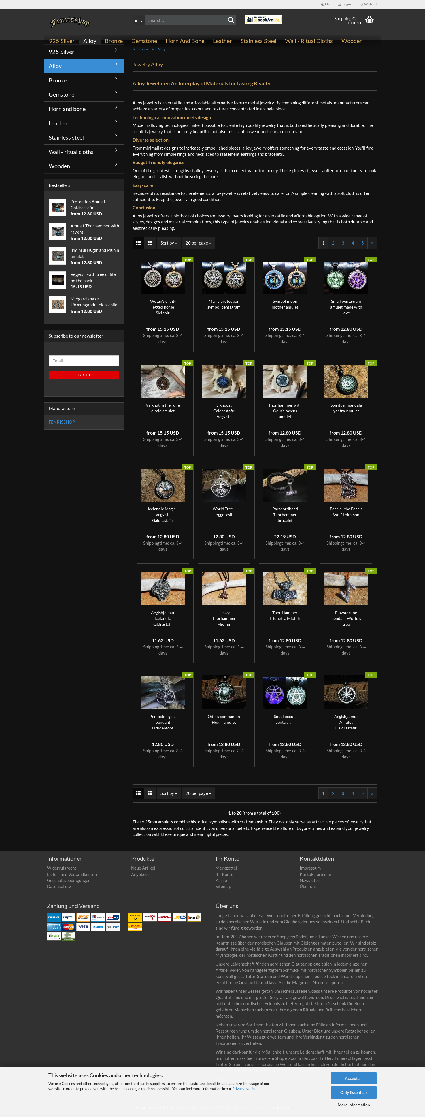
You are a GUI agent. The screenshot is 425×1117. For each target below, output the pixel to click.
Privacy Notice (244, 1088)
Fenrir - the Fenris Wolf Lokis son (346, 514)
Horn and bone (185, 40)
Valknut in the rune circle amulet (163, 411)
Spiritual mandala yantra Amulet (346, 411)
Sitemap (223, 889)
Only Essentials (353, 1092)
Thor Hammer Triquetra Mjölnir (285, 618)
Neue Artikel (143, 871)
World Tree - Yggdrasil (224, 514)
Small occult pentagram (285, 722)
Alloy (89, 40)
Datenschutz (59, 889)
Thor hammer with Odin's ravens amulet (285, 414)
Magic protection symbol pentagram (224, 307)
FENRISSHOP (62, 425)
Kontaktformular (316, 877)
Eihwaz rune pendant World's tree (346, 621)
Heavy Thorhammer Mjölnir (224, 621)
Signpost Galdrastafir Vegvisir (224, 414)
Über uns (308, 889)
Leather (222, 40)
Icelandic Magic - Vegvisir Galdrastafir (163, 517)
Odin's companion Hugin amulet (224, 722)
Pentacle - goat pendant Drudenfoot (163, 725)
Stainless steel (258, 40)
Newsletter (310, 883)
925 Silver (62, 40)
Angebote (140, 877)
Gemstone (144, 40)
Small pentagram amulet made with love (346, 310)
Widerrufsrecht (61, 871)
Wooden (352, 40)
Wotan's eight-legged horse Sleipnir (163, 310)
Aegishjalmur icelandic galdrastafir (163, 621)
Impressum (310, 871)
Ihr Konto (224, 877)
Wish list (368, 4)
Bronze (114, 40)
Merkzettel (226, 871)
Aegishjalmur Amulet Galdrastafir (346, 725)
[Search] (230, 20)
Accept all (354, 1078)
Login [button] (344, 4)
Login (84, 378)
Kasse (221, 883)
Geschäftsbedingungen (68, 883)
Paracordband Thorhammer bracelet (285, 517)
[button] (325, 4)
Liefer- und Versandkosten (72, 877)
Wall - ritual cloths (309, 40)
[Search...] (139, 20)
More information (354, 1104)
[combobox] (169, 246)
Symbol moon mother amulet (285, 307)
